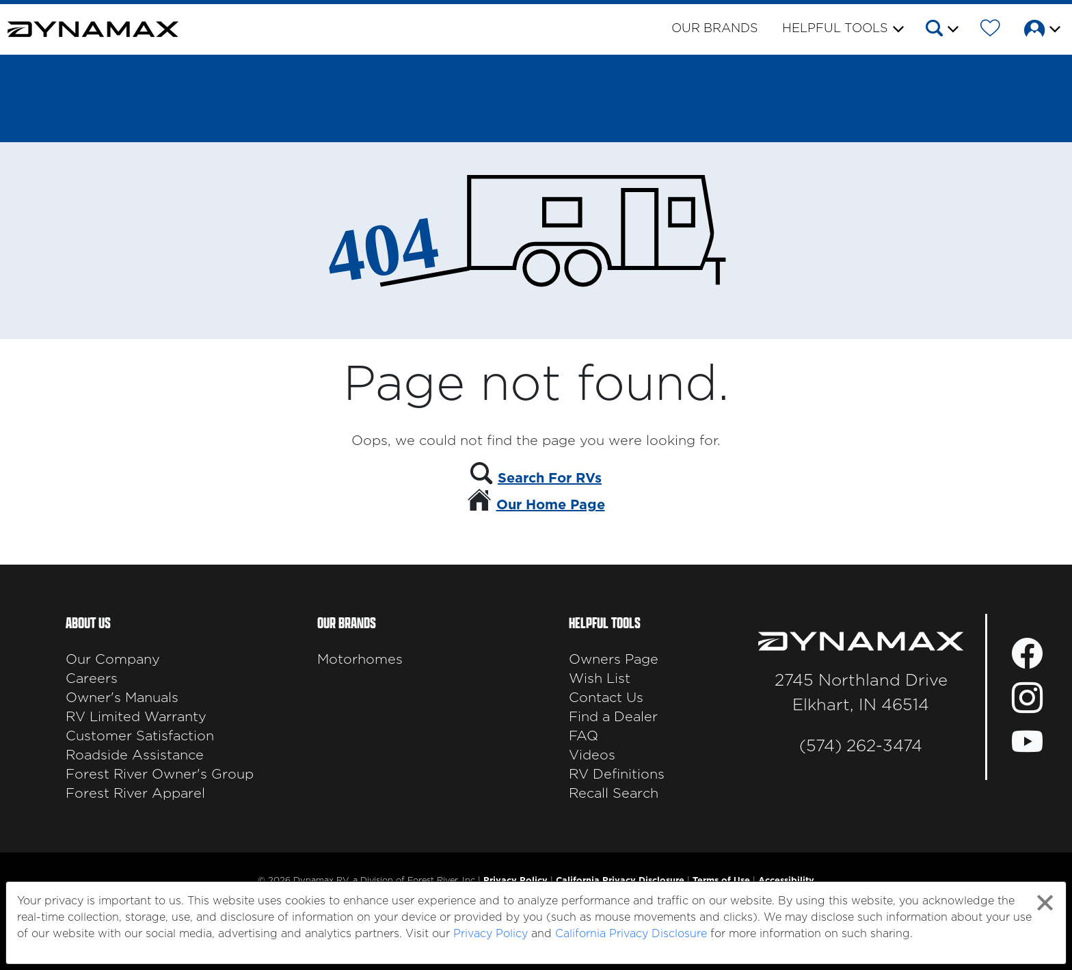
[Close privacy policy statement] (1045, 903)
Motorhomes (360, 659)
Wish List (599, 679)
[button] (941, 30)
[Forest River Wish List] (990, 30)
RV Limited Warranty (136, 717)
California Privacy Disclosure (631, 933)
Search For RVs (550, 478)
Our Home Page (550, 505)
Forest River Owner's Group (160, 774)
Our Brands (714, 29)
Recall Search (613, 793)
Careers (92, 679)
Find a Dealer (613, 717)
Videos (592, 755)
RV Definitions (617, 774)
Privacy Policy (490, 933)
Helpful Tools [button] (835, 29)
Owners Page (613, 659)
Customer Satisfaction (140, 736)
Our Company (113, 659)
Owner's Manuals (122, 698)
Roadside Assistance (135, 755)
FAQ (583, 736)
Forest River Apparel (135, 793)
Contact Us (606, 698)
